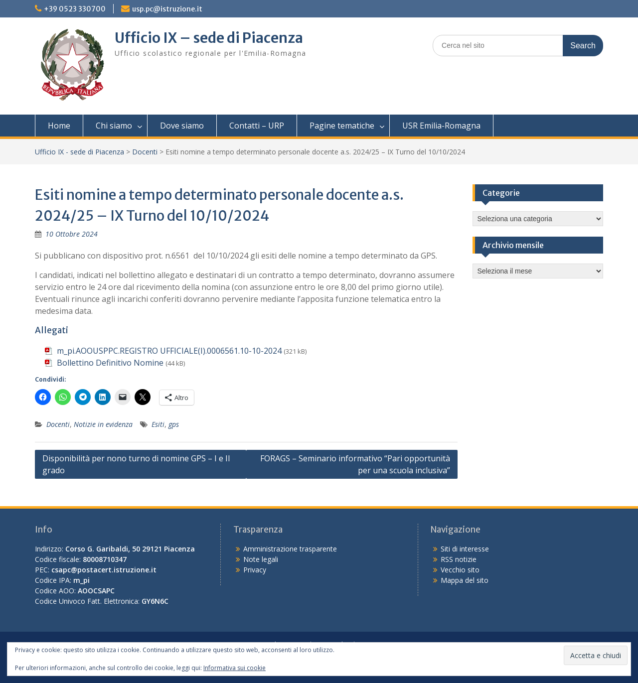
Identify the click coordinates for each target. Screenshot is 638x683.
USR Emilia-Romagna (441, 125)
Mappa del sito (464, 580)
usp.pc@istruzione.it (167, 8)
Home (59, 125)
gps (173, 424)
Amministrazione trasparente (290, 548)
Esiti (158, 424)
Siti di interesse (465, 548)
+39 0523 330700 (75, 8)
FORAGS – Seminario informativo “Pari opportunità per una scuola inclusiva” (355, 464)
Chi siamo (114, 125)
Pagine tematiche (342, 125)
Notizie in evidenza (103, 424)
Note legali (260, 559)
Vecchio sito (460, 569)
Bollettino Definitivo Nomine (110, 362)
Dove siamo (182, 125)
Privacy (254, 569)
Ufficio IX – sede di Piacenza (209, 38)
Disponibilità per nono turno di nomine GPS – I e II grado (136, 464)
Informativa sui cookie (234, 668)
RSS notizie (459, 559)
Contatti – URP (256, 125)
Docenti (145, 151)
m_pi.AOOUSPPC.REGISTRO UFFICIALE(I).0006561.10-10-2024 (169, 350)
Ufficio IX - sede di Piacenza (79, 151)
